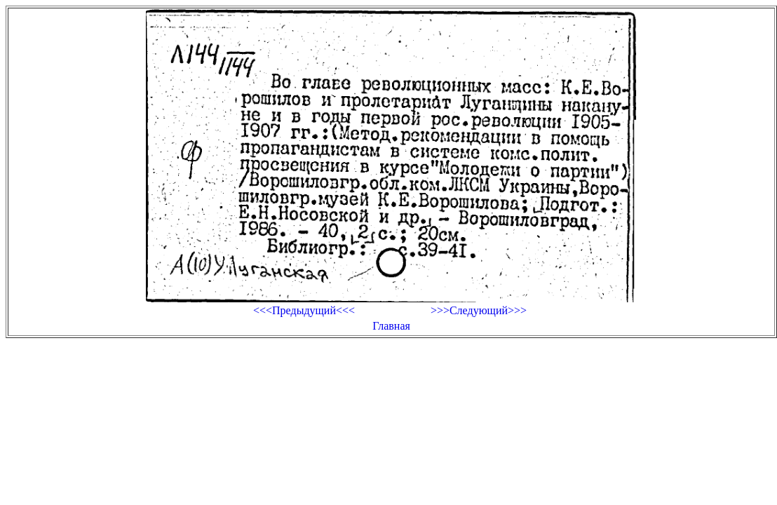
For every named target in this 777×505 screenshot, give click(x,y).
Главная (391, 326)
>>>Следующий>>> (479, 310)
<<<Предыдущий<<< (304, 310)
